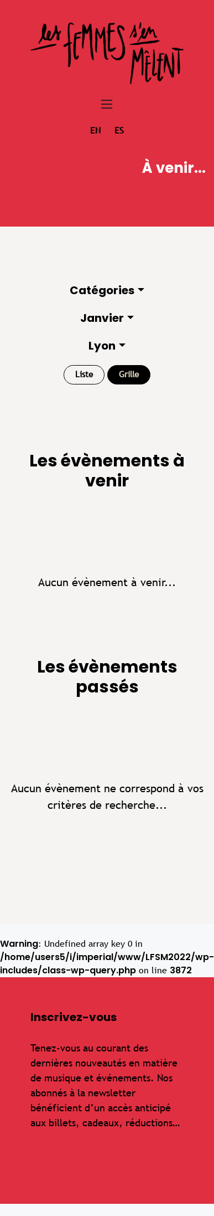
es (119, 130)
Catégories (102, 290)
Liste (84, 374)
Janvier (102, 318)
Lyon (102, 345)
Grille (129, 374)
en (95, 130)
